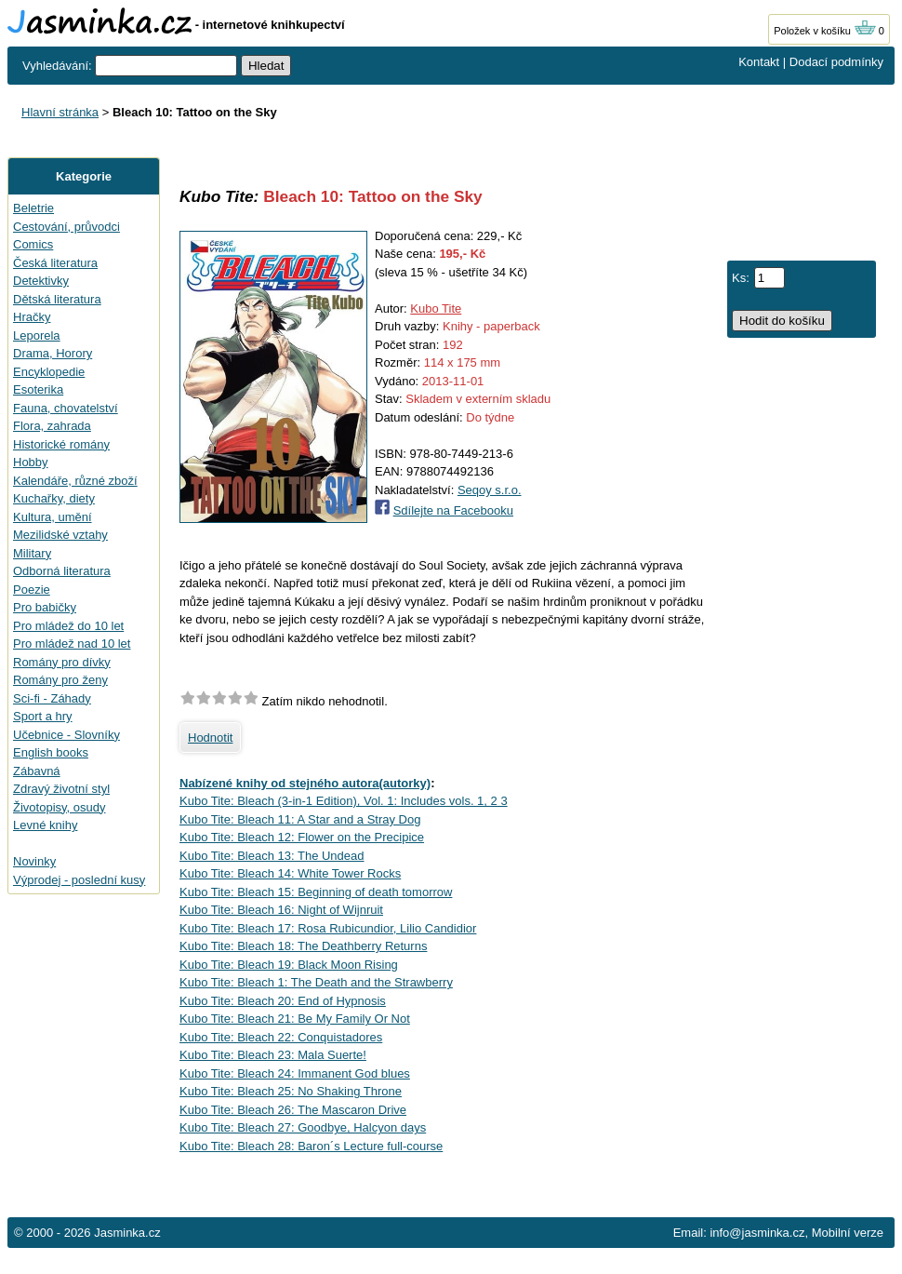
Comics (33, 244)
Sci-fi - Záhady (52, 698)
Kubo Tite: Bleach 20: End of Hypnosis (282, 1001)
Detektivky (41, 281)
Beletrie (33, 208)
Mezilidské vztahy (60, 535)
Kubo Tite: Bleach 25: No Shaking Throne (290, 1091)
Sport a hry (43, 716)
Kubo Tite (435, 308)
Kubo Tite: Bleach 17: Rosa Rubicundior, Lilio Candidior (327, 928)
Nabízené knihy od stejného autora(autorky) (305, 783)
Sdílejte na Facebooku (453, 510)
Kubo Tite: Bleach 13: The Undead (272, 856)
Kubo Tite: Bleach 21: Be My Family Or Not (294, 1019)
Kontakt (758, 62)
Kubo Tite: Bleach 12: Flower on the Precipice (301, 837)
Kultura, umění (52, 517)
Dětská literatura (57, 299)
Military (32, 553)
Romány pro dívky (62, 662)
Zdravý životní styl (61, 789)
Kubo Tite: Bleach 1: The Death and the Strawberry (316, 982)
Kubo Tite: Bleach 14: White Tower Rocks (290, 873)
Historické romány (61, 444)
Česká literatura (55, 263)
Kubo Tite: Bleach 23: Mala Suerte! (272, 1055)
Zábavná (36, 771)
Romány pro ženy (60, 680)
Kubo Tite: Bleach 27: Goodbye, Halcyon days (302, 1127)
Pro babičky (44, 607)
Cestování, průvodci (66, 227)
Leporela (36, 335)
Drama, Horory (52, 353)
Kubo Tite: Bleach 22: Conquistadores (280, 1037)
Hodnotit (210, 737)
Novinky (34, 861)
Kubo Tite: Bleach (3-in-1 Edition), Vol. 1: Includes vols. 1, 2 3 (343, 801)
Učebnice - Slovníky (66, 735)
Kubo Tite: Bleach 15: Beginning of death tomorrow (315, 892)
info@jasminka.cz (757, 1233)
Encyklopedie (49, 372)
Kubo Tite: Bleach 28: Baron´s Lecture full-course (311, 1146)
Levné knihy (45, 825)
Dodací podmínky (836, 62)
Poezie (31, 590)
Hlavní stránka (60, 112)
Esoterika (38, 389)
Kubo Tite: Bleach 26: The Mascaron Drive (292, 1110)
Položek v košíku (825, 30)
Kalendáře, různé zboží (75, 481)
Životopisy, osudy (59, 807)
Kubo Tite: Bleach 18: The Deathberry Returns (303, 946)
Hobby (30, 462)
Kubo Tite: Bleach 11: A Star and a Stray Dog (299, 819)
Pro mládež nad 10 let (71, 643)
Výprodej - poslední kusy (79, 880)
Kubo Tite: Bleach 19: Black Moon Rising (288, 965)
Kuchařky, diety (54, 498)
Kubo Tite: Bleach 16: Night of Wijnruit (281, 910)
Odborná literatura (62, 571)
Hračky (31, 317)
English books (50, 752)
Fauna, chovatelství (65, 408)
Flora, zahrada (52, 426)
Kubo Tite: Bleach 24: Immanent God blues (294, 1073)
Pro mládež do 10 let (68, 626)
